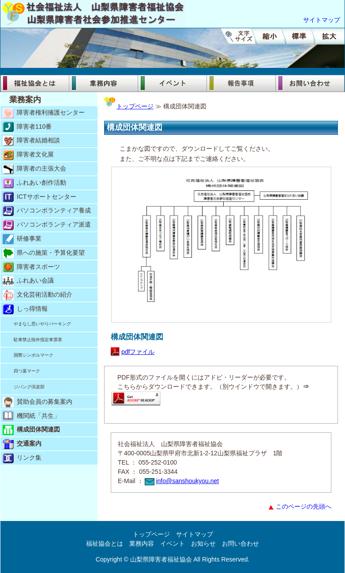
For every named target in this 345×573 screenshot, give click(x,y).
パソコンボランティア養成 (47, 211)
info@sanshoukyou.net (182, 480)
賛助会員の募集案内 (37, 402)
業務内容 (103, 83)
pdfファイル (132, 351)
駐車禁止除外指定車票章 (38, 339)
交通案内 (22, 444)
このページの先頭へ (300, 506)
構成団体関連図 (31, 430)
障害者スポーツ (31, 267)
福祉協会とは (34, 83)
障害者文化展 (28, 155)
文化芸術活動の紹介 (37, 295)
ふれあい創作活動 (34, 183)
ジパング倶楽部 (29, 386)
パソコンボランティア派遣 (47, 225)
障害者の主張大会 (34, 169)
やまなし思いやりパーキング (42, 323)
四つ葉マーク (27, 370)
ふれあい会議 (28, 281)
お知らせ (203, 543)
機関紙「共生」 (31, 416)
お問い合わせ (310, 83)
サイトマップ (321, 19)
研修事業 (22, 239)
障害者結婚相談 (31, 141)
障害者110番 (27, 127)
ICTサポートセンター (39, 197)
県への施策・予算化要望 (44, 253)
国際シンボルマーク (33, 355)
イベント (172, 83)
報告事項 (241, 83)
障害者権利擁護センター (44, 113)
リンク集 (22, 458)
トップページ (129, 106)
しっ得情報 (25, 309)
